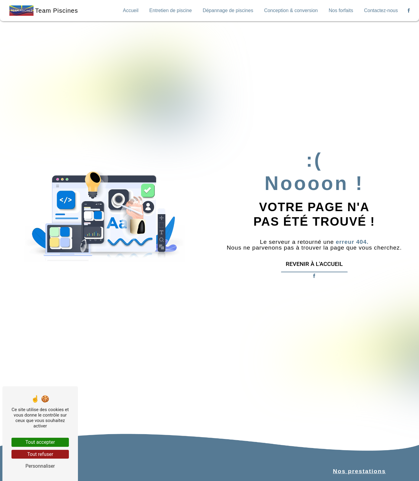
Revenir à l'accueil (314, 263)
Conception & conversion (293, 10)
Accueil (134, 10)
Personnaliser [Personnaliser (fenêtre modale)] (40, 466)
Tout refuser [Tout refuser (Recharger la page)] (40, 454)
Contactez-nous (381, 10)
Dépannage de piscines (230, 10)
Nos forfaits (342, 10)
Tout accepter (40, 442)
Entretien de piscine (173, 10)
